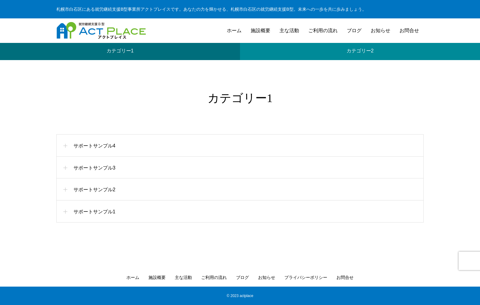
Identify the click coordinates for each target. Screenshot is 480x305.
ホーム (234, 30)
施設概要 (260, 30)
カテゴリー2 (360, 48)
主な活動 (289, 30)
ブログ (354, 30)
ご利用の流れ (323, 30)
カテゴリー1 (120, 48)
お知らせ (380, 30)
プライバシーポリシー (305, 277)
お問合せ (409, 30)
